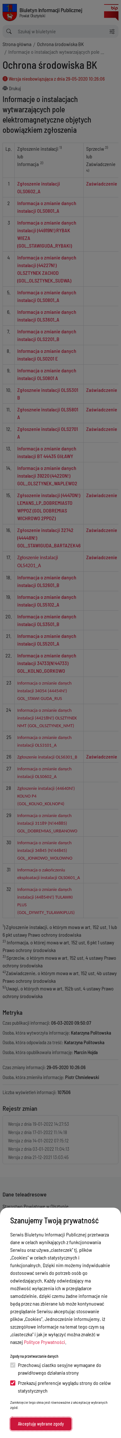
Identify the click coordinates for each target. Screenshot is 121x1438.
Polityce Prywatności (44, 1342)
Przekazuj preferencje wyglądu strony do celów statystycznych (60, 1387)
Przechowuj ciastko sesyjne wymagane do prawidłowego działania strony (55, 1369)
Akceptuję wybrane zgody (41, 1423)
